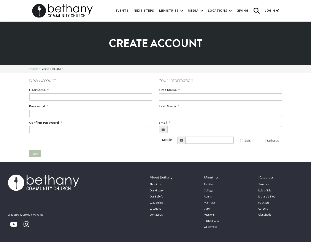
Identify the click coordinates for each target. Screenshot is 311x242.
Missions (209, 213)
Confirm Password (44, 122)
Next (35, 154)
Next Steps (144, 11)
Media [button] (193, 11)
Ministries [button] (168, 11)
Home (33, 69)
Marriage (209, 202)
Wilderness (210, 225)
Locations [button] (217, 11)
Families (209, 184)
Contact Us (156, 213)
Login (272, 11)
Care (206, 208)
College (208, 190)
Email (163, 122)
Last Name (168, 106)
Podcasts (263, 202)
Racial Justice (211, 219)
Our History (157, 190)
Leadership (156, 202)
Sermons (263, 184)
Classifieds (264, 213)
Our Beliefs (156, 196)
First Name (168, 90)
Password (37, 106)
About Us (155, 184)
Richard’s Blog (266, 196)
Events (122, 11)
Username (37, 90)
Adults (207, 196)
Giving (242, 11)
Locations (155, 208)
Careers (263, 208)
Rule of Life (264, 190)
